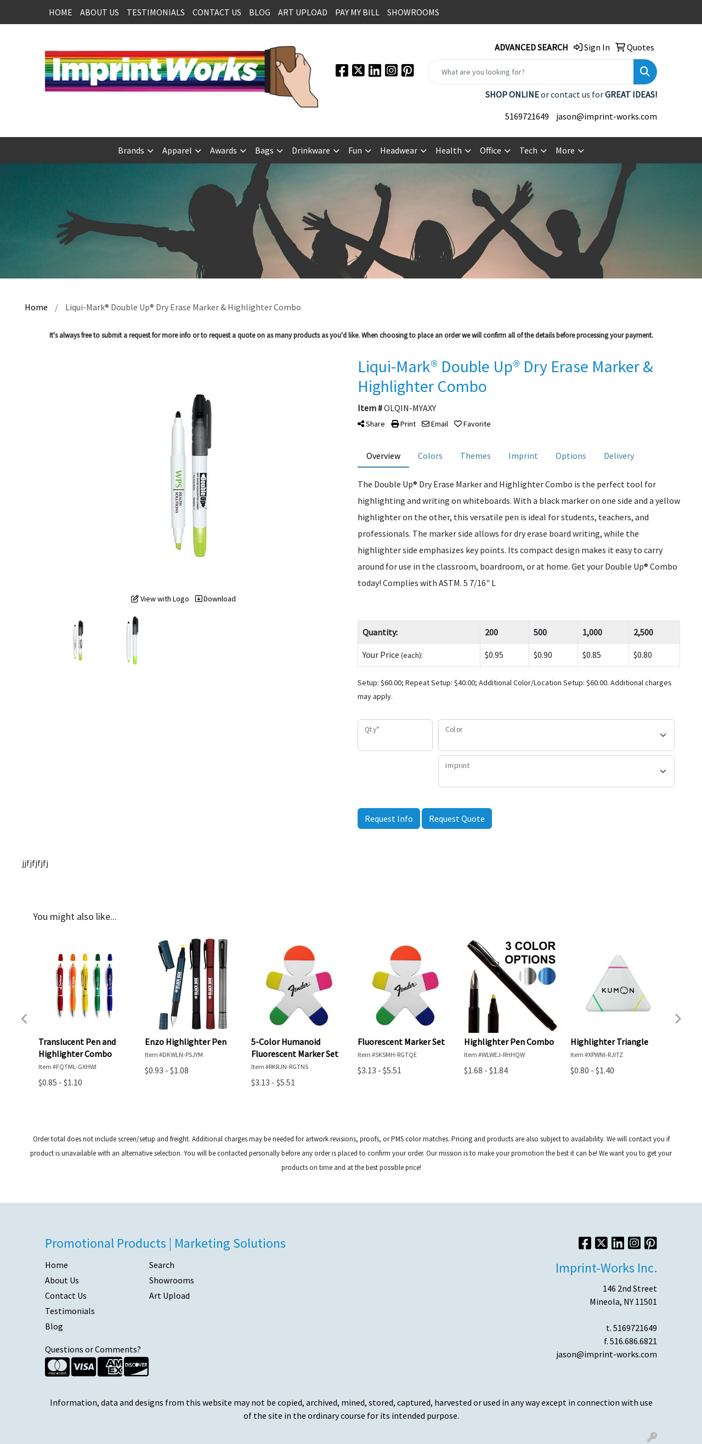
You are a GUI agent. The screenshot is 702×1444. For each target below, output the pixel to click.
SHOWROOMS (413, 12)
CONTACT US (217, 12)
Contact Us (66, 1295)
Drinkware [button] (311, 150)
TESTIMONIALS (156, 12)
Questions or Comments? (93, 1349)
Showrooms (171, 1280)
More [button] (565, 150)
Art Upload (169, 1295)
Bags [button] (264, 150)
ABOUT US (99, 12)
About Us (62, 1280)
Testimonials (70, 1310)
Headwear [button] (398, 150)
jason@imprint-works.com (606, 116)
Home (56, 1264)
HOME (60, 12)
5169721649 (527, 116)
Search (161, 1264)
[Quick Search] (530, 71)
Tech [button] (528, 150)
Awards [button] (223, 150)
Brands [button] (131, 150)
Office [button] (490, 150)
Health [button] (448, 150)
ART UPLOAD (302, 12)
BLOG (259, 12)
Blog (54, 1326)
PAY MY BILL (357, 12)
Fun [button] (355, 150)
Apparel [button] (177, 150)
